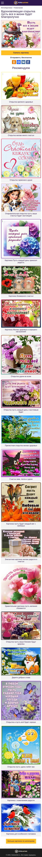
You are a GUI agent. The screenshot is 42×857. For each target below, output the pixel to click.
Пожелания (18, 8)
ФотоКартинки (6, 8)
